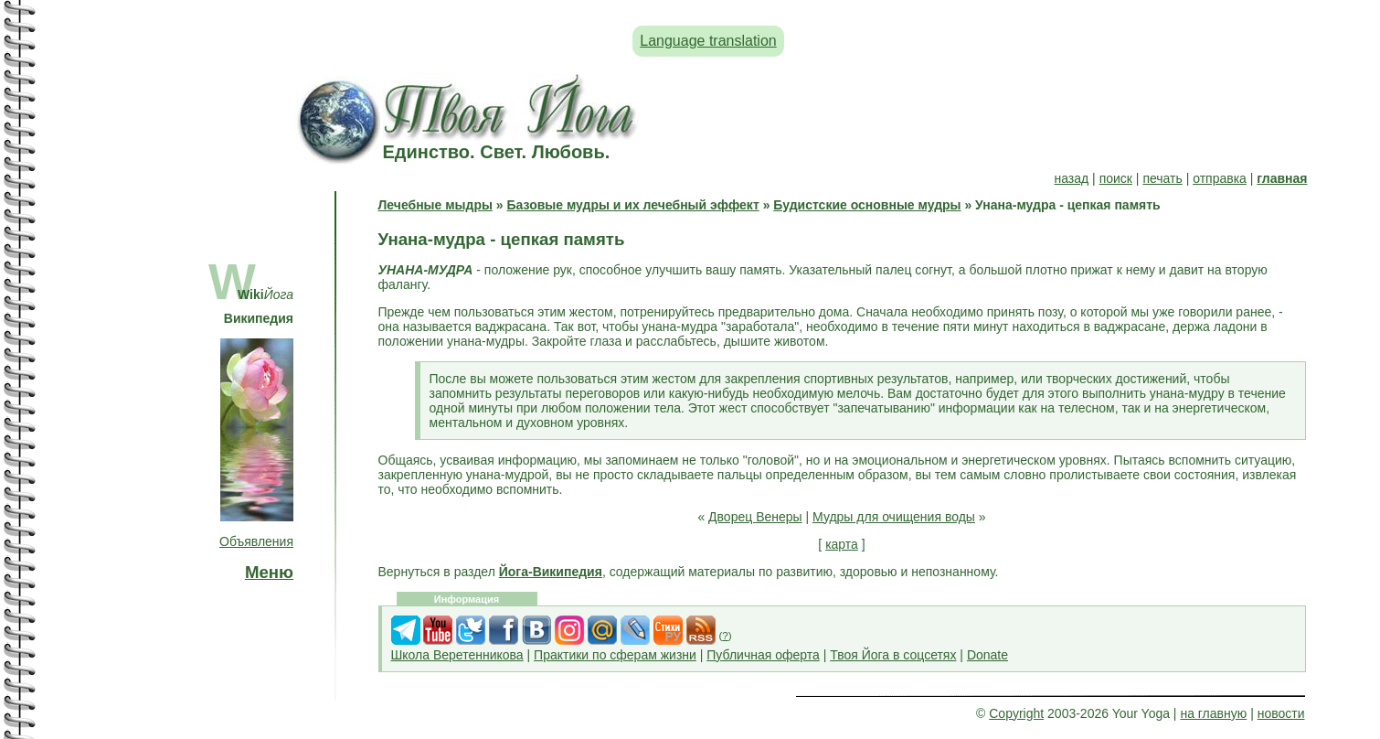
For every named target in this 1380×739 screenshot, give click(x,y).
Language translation (708, 40)
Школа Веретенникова (457, 655)
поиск (1115, 178)
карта (841, 544)
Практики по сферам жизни (615, 655)
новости (1281, 713)
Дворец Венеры (755, 516)
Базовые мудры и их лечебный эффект (633, 205)
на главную (1213, 713)
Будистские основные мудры (867, 205)
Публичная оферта (763, 655)
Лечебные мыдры (435, 205)
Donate (987, 655)
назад (1071, 178)
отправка (1220, 178)
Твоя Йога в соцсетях (893, 655)
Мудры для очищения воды (893, 516)
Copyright (1016, 713)
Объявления (256, 541)
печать (1162, 178)
